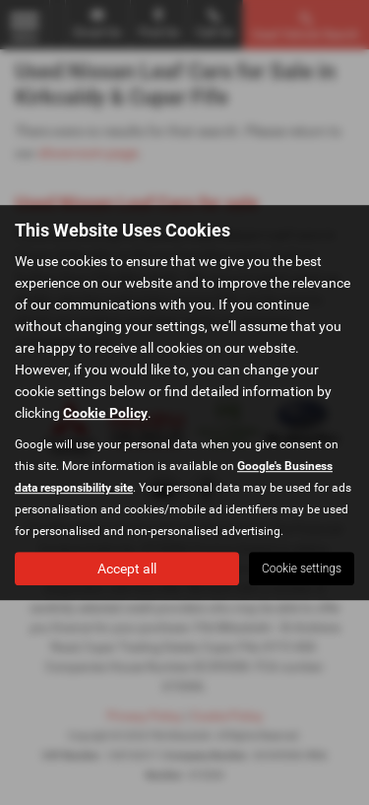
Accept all (126, 568)
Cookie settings (301, 568)
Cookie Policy (105, 413)
